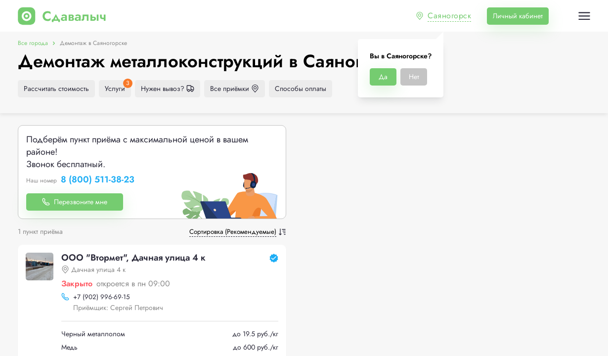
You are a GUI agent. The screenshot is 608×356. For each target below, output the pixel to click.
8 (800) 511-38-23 (97, 180)
